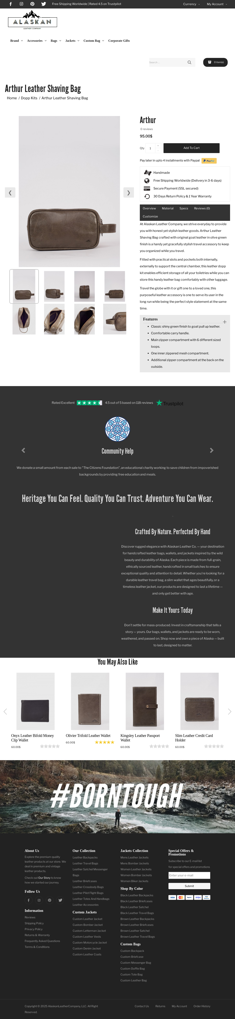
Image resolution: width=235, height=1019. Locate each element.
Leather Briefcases (85, 881)
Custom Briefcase (131, 956)
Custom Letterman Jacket (89, 930)
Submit (189, 886)
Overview (149, 208)
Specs (184, 208)
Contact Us (142, 1006)
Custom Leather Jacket (87, 919)
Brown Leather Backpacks (137, 919)
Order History (202, 1006)
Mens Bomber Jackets (134, 863)
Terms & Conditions (37, 946)
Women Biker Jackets (134, 881)
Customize (150, 216)
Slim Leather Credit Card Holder (194, 738)
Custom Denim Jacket (87, 948)
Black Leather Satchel (134, 907)
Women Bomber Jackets (136, 875)
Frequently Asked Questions (42, 941)
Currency (191, 4)
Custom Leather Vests (87, 936)
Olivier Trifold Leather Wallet (88, 736)
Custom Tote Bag (131, 974)
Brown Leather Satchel (134, 930)
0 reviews (146, 129)
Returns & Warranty (37, 935)
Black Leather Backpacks (136, 895)
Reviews (30, 917)
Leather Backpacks (85, 857)
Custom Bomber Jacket (88, 924)
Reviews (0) (202, 208)
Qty (142, 148)
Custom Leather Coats (87, 954)
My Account (179, 1006)
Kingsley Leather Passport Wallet (140, 738)
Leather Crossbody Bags (88, 887)
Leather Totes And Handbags (91, 898)
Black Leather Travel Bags (137, 913)
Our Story (44, 877)
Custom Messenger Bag (135, 962)
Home (12, 98)
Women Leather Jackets (135, 869)
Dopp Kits (29, 98)
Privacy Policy (33, 929)
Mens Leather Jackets (134, 857)
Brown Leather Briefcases (136, 924)
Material (168, 208)
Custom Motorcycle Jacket (90, 942)
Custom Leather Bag (133, 980)
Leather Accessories (86, 904)
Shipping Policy (34, 923)
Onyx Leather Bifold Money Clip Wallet (32, 738)
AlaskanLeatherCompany (64, 1006)
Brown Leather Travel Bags (137, 936)
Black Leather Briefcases (136, 901)
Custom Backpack (132, 950)
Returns (160, 1006)
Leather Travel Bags (85, 863)
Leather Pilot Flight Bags (88, 893)
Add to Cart (191, 148)
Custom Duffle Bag (132, 968)
